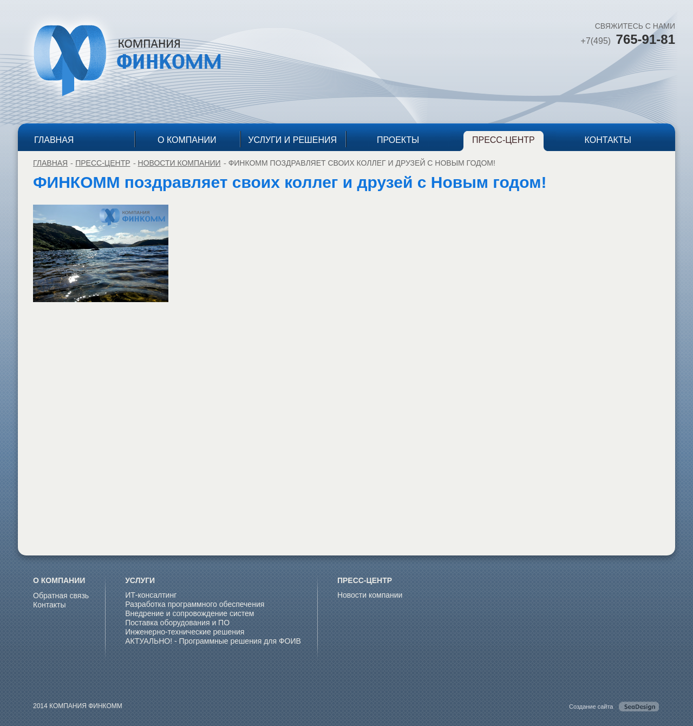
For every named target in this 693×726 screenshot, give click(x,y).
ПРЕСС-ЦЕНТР (503, 140)
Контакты (49, 604)
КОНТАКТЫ (608, 140)
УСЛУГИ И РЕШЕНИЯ (292, 140)
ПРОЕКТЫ (398, 140)
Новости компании (179, 163)
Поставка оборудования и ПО (177, 622)
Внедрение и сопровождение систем (189, 613)
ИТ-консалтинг (150, 595)
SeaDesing (639, 706)
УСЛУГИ (140, 580)
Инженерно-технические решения (184, 631)
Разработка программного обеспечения (194, 604)
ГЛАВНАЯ (54, 140)
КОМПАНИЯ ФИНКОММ (120, 59)
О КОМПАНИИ (187, 140)
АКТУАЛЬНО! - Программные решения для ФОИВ (213, 641)
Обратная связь (61, 595)
